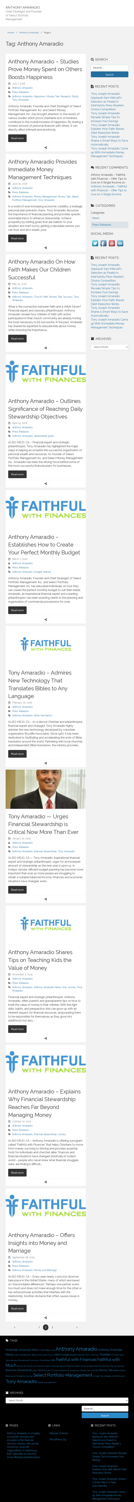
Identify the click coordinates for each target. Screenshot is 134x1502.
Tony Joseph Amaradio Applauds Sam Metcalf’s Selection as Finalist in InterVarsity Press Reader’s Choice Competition (107, 101)
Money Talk (53, 96)
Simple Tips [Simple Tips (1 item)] (98, 1376)
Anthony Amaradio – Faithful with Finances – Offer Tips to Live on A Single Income (109, 190)
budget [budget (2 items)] (65, 1354)
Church (38, 296)
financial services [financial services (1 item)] (117, 1366)
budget (38, 571)
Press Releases (20, 92)
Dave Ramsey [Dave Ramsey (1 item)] (11, 1360)
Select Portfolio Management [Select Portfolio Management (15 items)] (62, 1375)
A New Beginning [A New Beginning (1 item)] (47, 1350)
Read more (19, 138)
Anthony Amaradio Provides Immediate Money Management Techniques (42, 169)
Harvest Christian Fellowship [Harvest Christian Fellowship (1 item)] (56, 1370)
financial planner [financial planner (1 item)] (101, 1366)
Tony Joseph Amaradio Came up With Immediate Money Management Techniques (109, 152)
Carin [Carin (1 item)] (87, 1355)
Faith (45, 296)
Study (75, 96)
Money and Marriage (45, 1270)
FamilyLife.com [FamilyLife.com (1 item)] (30, 1366)
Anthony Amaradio (29, 32)
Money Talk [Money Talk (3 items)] (106, 1370)
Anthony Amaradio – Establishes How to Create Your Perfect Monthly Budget (44, 545)
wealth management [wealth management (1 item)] (47, 1382)
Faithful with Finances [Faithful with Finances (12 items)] (76, 1359)
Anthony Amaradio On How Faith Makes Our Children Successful (41, 269)
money (72, 987)
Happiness (40, 96)
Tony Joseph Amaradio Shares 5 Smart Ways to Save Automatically (109, 140)
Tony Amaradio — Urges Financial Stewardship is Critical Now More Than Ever (43, 824)
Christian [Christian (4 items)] (105, 1354)
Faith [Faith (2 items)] (52, 1360)
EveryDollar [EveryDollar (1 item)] (45, 1360)
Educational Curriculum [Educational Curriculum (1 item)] (28, 1360)
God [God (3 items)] (40, 1370)
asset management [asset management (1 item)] (22, 1355)
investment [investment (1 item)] (75, 1370)
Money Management (45, 196)
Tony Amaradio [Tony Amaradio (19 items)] (21, 1381)
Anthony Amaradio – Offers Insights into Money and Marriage (41, 1243)
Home (11, 32)
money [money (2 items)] (95, 1370)
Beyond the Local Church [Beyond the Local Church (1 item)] (43, 1355)
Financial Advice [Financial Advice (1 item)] (58, 1366)
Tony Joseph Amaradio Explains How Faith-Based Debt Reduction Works (107, 129)
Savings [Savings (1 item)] (29, 1376)
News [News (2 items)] (117, 1370)
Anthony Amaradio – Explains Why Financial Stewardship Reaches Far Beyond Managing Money (44, 1103)
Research (66, 96)
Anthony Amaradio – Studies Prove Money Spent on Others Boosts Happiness (45, 69)
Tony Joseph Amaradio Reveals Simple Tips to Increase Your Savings (105, 117)
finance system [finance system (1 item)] (44, 1366)
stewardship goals (44, 436)
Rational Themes (59, 1433)
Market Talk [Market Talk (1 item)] (85, 1370)
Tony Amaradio (20, 99)
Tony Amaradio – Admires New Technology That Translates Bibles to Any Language (39, 684)
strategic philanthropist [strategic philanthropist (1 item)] (114, 1376)
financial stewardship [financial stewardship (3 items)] (19, 1370)
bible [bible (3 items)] (58, 1354)
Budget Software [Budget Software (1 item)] (77, 1355)
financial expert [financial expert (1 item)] (73, 1366)
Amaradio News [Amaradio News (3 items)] (29, 1349)
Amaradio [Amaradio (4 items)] (12, 1349)
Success (67, 296)
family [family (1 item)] (20, 1366)
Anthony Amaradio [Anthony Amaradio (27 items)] (76, 1349)
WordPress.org (58, 1439)
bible (37, 715)
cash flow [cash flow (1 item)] (95, 1355)
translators (46, 715)
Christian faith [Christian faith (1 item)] (117, 1355)
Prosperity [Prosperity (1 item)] (20, 1376)
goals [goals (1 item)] (35, 1370)
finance (47, 571)
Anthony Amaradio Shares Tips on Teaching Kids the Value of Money (40, 960)
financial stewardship (45, 851)
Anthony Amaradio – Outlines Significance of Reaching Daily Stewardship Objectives (45, 409)
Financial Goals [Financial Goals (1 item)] (87, 1366)
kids (64, 987)
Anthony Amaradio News (47, 987)
